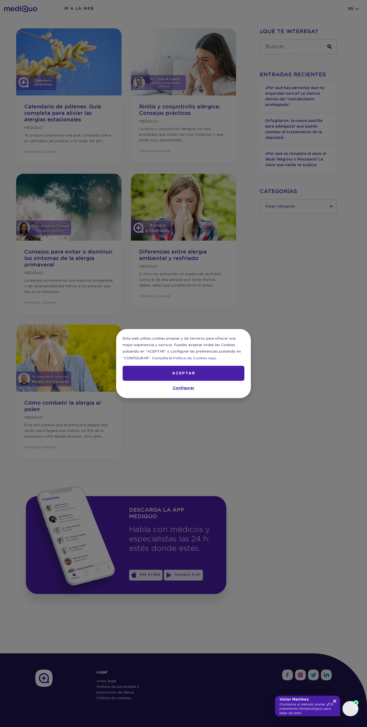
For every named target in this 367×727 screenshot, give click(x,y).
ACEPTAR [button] (183, 373)
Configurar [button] (183, 388)
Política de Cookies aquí (194, 358)
